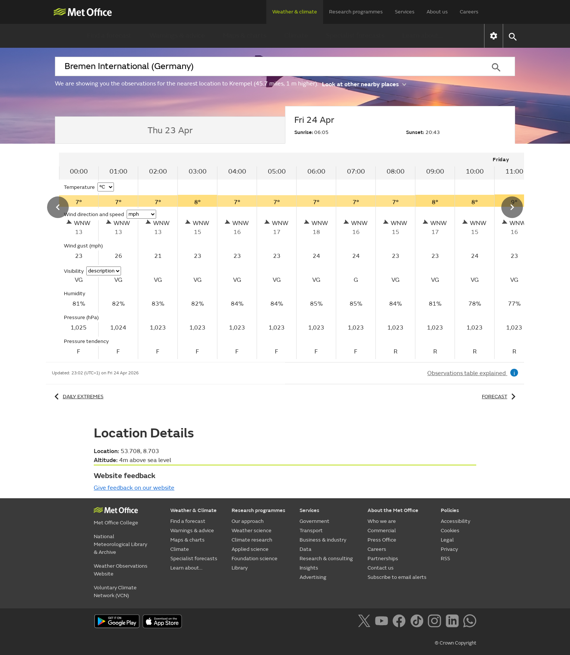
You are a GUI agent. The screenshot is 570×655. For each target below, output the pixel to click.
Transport (311, 530)
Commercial (382, 530)
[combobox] (266, 66)
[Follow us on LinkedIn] (454, 622)
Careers (469, 12)
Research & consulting (326, 558)
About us (437, 12)
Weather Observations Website (121, 570)
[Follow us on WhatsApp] (469, 622)
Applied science (250, 549)
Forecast (500, 396)
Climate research (252, 540)
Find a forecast (109, 35)
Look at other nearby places (364, 83)
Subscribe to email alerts (397, 577)
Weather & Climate (193, 510)
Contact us (381, 568)
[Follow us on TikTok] (418, 622)
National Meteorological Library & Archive (120, 544)
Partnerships (383, 558)
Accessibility (455, 521)
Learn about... (422, 35)
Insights (309, 568)
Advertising (313, 577)
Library (240, 568)
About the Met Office (393, 510)
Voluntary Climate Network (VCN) (115, 591)
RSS (445, 558)
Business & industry (323, 540)
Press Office (382, 540)
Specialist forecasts (355, 35)
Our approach (248, 521)
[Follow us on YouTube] (383, 622)
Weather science (252, 530)
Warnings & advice (177, 35)
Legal (447, 540)
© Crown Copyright (455, 643)
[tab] (170, 130)
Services (405, 12)
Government (314, 521)
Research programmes (356, 12)
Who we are (382, 521)
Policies (450, 510)
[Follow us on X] (365, 622)
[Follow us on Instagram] (436, 622)
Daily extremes (77, 396)
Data (306, 549)
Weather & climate (294, 12)
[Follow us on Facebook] (401, 622)
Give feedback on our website (134, 488)
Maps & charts (244, 35)
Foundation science (255, 558)
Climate (296, 35)
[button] (512, 36)
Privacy (449, 549)
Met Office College (116, 523)
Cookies (450, 530)
